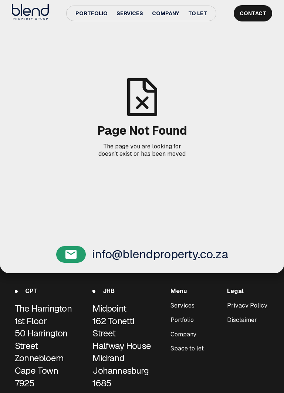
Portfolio (91, 13)
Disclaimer (242, 319)
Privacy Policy (247, 305)
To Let (197, 13)
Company (165, 13)
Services (129, 13)
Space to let (187, 348)
